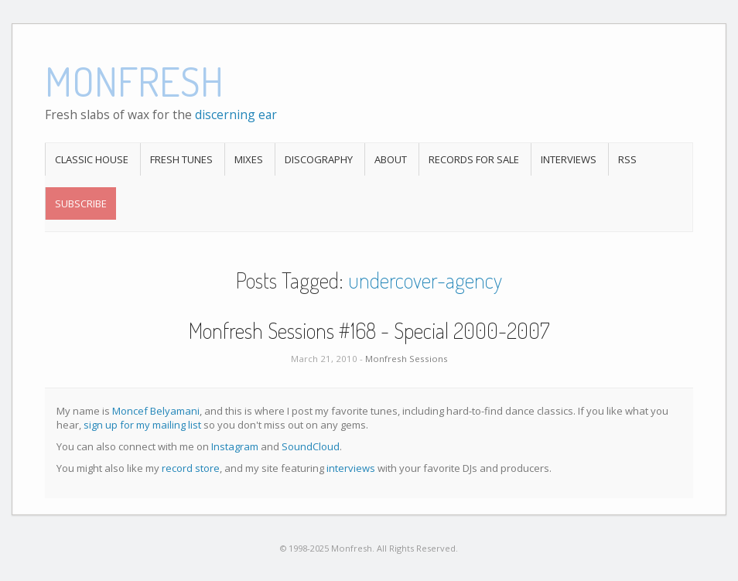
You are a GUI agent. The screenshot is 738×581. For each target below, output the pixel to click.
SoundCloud (311, 446)
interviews (350, 468)
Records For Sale (474, 159)
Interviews (568, 159)
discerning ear (236, 114)
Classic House (91, 159)
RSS (627, 159)
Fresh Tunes (181, 159)
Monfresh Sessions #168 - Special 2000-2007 (369, 330)
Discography (319, 159)
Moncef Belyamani (156, 411)
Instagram (234, 446)
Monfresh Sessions (406, 358)
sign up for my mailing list (142, 425)
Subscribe (81, 203)
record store (191, 468)
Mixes (248, 159)
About (390, 159)
